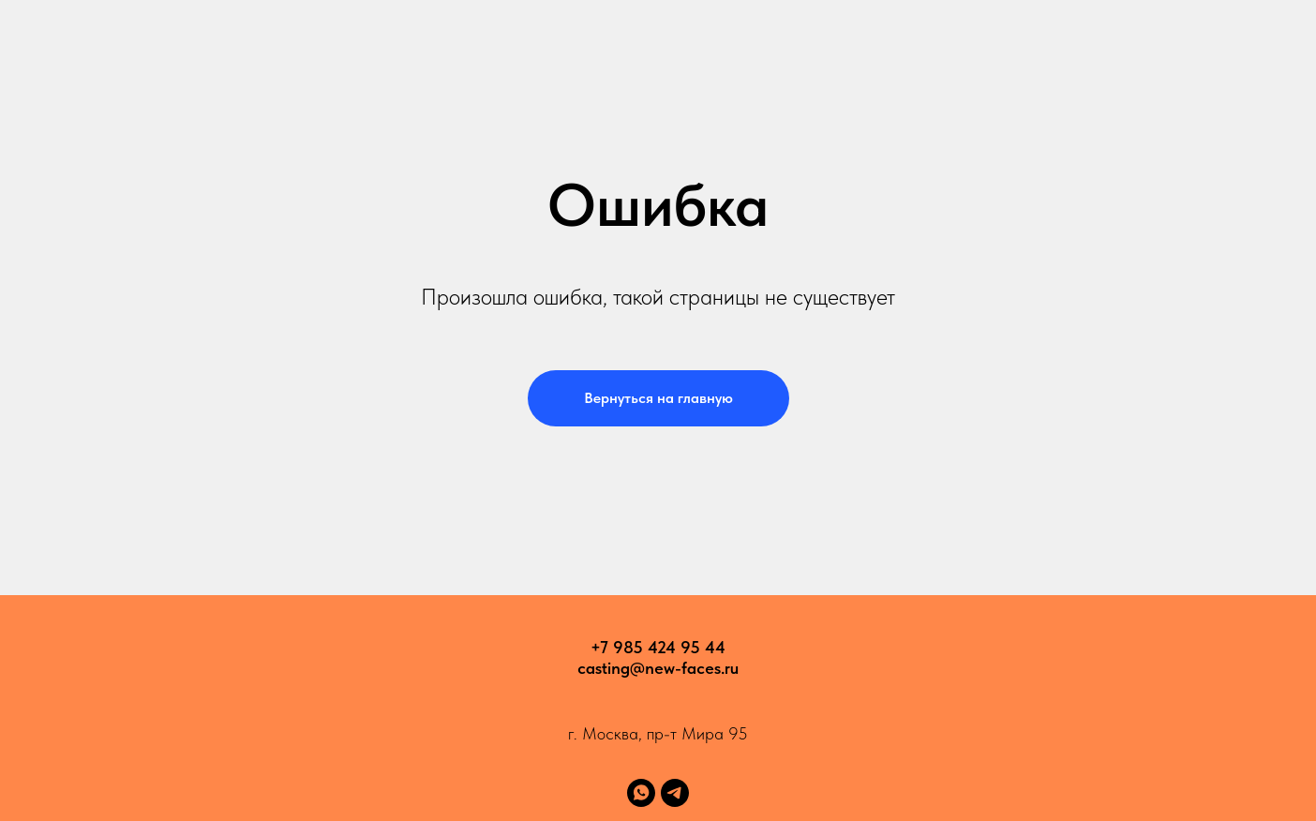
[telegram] (675, 793)
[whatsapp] (641, 793)
